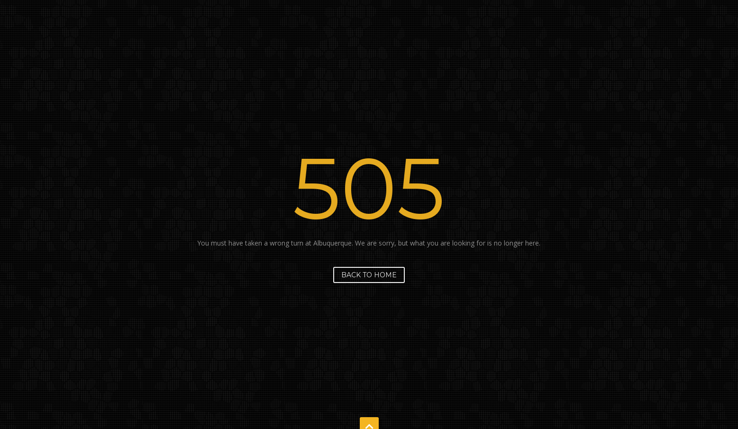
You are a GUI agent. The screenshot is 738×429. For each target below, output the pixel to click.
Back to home (369, 275)
